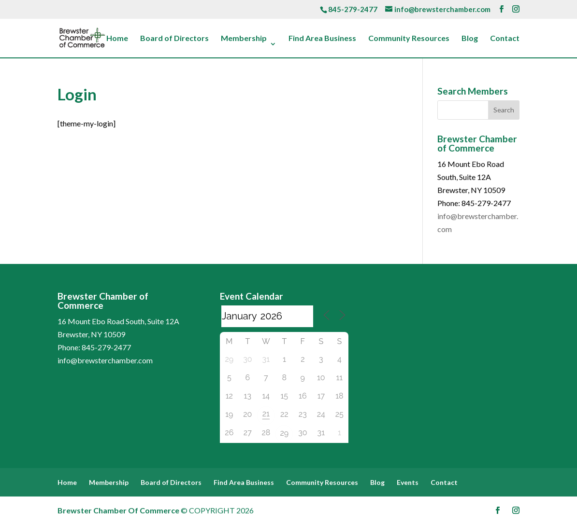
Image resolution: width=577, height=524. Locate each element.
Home (117, 38)
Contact (504, 38)
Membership (244, 38)
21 (266, 413)
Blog (470, 38)
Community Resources (408, 38)
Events (407, 482)
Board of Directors (174, 38)
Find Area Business (322, 38)
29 (284, 433)
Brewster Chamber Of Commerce (118, 510)
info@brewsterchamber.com (105, 360)
